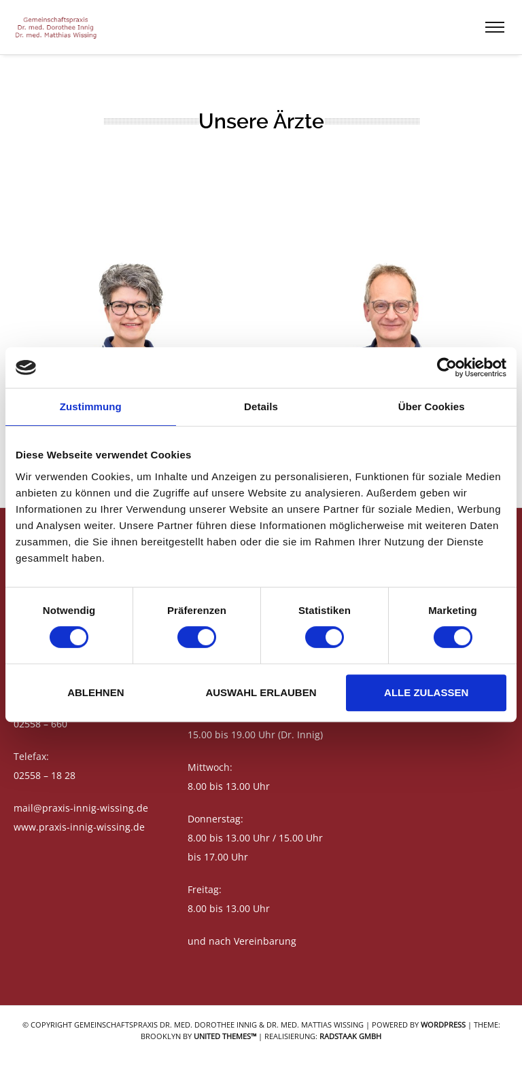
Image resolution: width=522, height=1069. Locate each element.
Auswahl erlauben (260, 692)
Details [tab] (261, 406)
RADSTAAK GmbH (350, 1036)
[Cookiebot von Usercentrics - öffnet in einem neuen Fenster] (446, 367)
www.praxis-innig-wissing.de (79, 826)
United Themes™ (225, 1036)
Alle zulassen (426, 692)
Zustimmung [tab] (91, 406)
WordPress (443, 1024)
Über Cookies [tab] (431, 406)
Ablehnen (95, 692)
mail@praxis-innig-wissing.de (81, 807)
